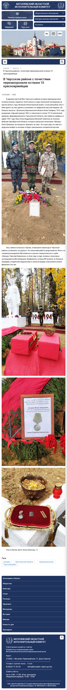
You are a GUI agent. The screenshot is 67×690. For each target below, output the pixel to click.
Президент (7, 630)
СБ (37, 550)
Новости (16, 68)
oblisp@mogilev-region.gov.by (39, 667)
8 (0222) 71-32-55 (13, 667)
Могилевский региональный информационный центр (26, 651)
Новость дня (8, 624)
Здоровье (7, 604)
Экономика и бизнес (11, 578)
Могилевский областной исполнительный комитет (32, 5)
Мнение (6, 619)
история (6, 562)
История (6, 614)
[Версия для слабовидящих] (60, 33)
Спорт (5, 594)
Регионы (6, 599)
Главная (6, 68)
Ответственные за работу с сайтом (19, 647)
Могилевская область (24, 562)
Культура (6, 589)
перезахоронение (46, 562)
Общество (7, 584)
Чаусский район (9, 565)
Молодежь (7, 609)
